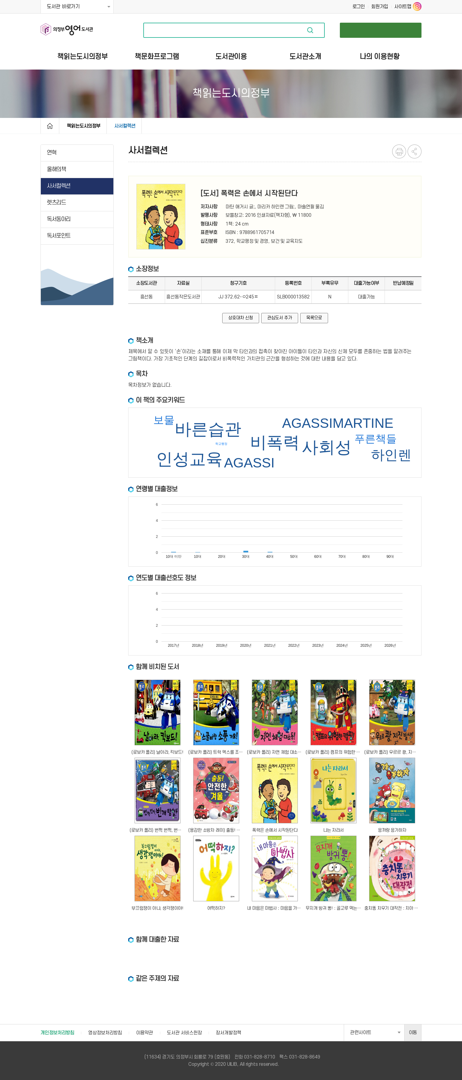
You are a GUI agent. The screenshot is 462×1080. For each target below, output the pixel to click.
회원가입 (379, 6)
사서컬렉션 (124, 126)
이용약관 (144, 1033)
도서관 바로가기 (63, 6)
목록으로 (314, 317)
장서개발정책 (228, 1033)
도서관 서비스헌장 (184, 1033)
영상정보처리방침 (105, 1033)
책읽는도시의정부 (83, 126)
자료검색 (310, 30)
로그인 (359, 6)
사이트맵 (402, 6)
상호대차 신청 (240, 317)
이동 (413, 1032)
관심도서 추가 (279, 317)
